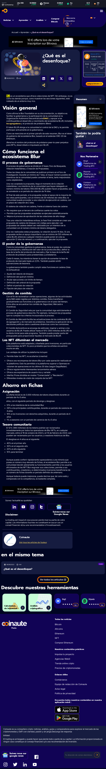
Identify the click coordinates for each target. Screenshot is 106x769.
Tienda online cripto (64, 663)
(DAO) (45, 118)
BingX (64, 599)
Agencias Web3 (62, 659)
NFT (57, 638)
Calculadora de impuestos (14, 606)
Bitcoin (58, 624)
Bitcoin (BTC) (95, 54)
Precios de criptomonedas (67, 668)
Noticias (8, 20)
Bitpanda (92, 599)
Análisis (41, 20)
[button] (100, 99)
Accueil (15, 32)
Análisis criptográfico (39, 606)
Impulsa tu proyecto (64, 654)
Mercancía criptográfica (69, 21)
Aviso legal (60, 689)
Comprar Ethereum (64, 643)
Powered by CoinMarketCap (94, 75)
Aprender (25, 20)
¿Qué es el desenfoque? (93, 144)
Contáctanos (61, 680)
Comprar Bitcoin (55, 20)
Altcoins (59, 629)
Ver (75, 605)
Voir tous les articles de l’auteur (33, 542)
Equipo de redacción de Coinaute (71, 684)
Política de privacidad (65, 693)
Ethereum (59, 634)
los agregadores (13, 124)
